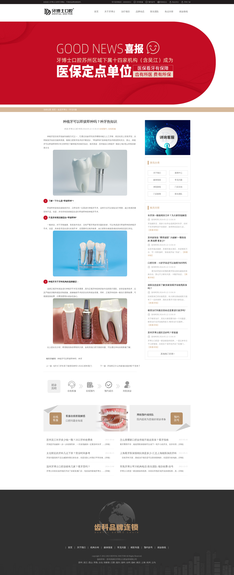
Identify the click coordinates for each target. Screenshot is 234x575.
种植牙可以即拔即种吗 (66, 359)
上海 (143, 563)
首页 (96, 11)
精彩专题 (135, 547)
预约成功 (108, 386)
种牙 (80, 359)
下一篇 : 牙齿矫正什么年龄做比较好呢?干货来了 (120, 366)
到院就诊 (127, 386)
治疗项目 (125, 11)
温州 (123, 563)
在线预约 (103, 129)
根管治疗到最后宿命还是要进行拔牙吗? (166, 310)
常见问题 (73, 110)
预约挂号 (151, 2)
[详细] (107, 444)
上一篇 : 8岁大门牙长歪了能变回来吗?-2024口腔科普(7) (69, 366)
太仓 (101, 563)
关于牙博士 (109, 11)
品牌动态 (140, 11)
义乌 (154, 563)
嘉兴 (118, 563)
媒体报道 (108, 547)
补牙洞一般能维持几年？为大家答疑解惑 (167, 215)
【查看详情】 (153, 230)
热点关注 (175, 2)
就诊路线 (183, 11)
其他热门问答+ (168, 354)
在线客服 (112, 129)
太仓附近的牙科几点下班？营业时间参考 (68, 453)
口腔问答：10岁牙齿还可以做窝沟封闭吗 (167, 263)
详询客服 (140, 2)
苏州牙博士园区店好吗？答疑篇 (163, 332)
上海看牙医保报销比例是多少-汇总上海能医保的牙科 (148, 453)
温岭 (133, 563)
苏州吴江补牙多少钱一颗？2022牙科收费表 (69, 439)
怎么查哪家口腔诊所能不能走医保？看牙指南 (144, 439)
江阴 (113, 563)
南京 (138, 563)
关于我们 (81, 547)
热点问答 (169, 11)
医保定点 (163, 2)
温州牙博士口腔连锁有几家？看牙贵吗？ (68, 466)
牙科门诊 (187, 2)
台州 (128, 563)
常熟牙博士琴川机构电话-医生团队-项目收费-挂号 (146, 466)
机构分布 (94, 547)
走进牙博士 (62, 110)
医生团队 (154, 11)
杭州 (148, 563)
